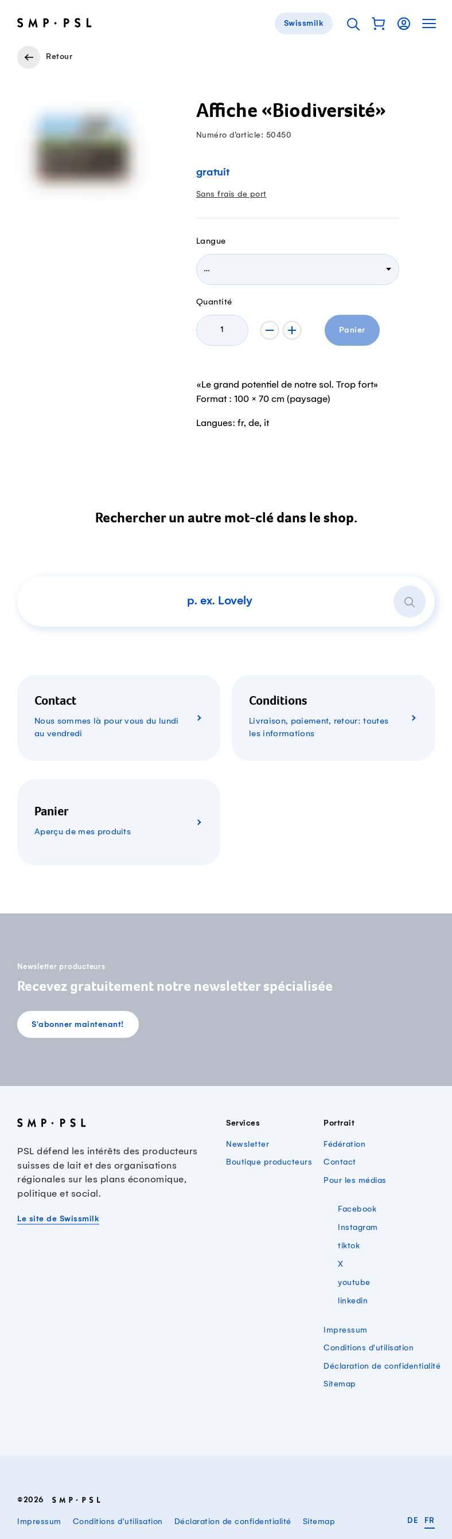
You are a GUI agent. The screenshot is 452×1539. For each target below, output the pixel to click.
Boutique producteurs (269, 1162)
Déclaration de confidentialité (382, 1366)
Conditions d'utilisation (369, 1348)
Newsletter (247, 1144)
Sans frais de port (231, 194)
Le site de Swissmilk (58, 1219)
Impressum (346, 1330)
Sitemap (340, 1384)
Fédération (344, 1144)
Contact (340, 1162)
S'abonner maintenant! (78, 1025)
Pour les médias (355, 1180)
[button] (378, 23)
